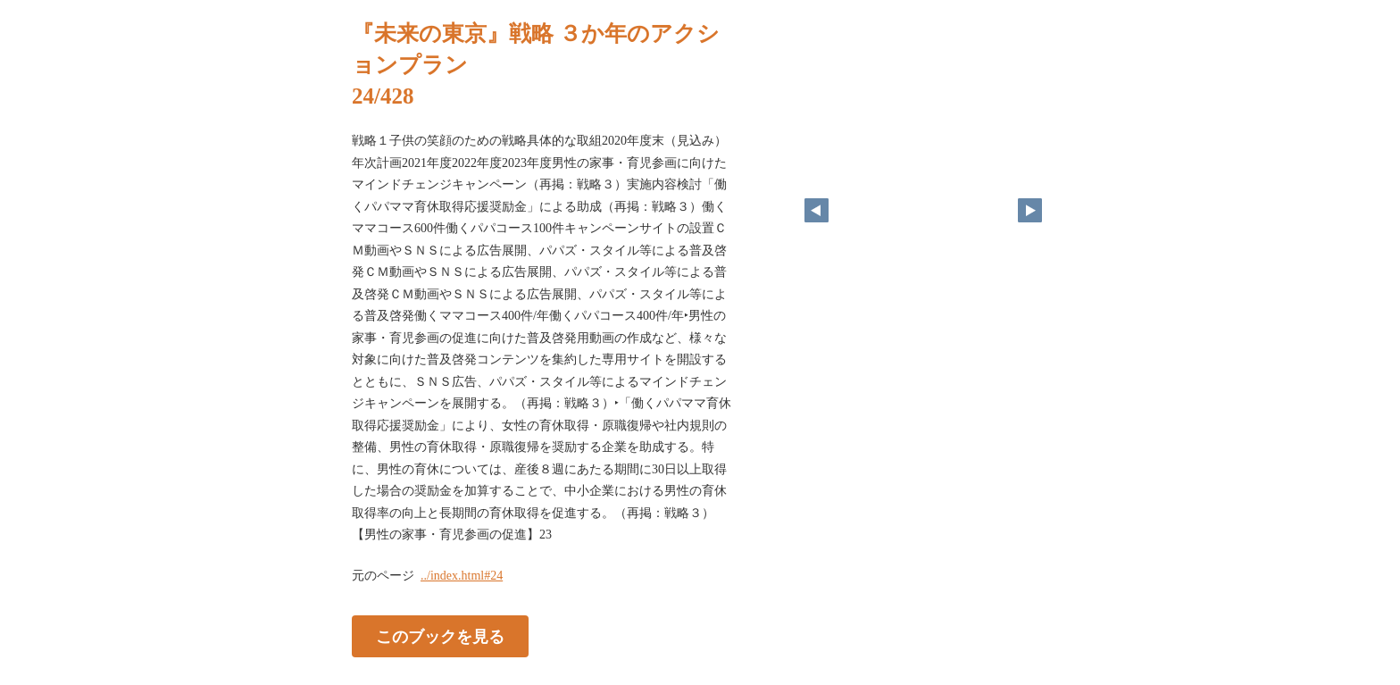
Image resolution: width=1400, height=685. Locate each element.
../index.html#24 (462, 575)
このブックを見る (440, 636)
